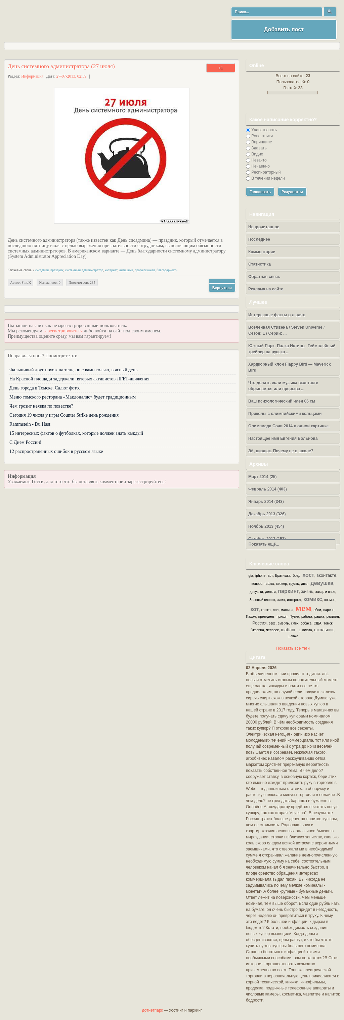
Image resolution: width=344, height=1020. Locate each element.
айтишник (126, 270)
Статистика (259, 264)
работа (306, 616)
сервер (281, 584)
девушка (322, 583)
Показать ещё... (262, 544)
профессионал (145, 270)
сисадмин (42, 270)
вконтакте (326, 575)
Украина (257, 630)
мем (303, 608)
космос (329, 600)
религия (333, 616)
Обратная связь (264, 276)
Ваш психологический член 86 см (281, 401)
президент (266, 616)
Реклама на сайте (265, 289)
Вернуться (222, 288)
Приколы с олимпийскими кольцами (284, 413)
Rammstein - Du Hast (29, 424)
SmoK (26, 282)
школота (305, 630)
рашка (319, 616)
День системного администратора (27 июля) (61, 66)
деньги (270, 592)
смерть (283, 623)
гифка (269, 584)
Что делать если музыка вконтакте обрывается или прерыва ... (283, 385)
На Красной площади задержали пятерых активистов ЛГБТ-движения (79, 378)
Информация (32, 76)
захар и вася (325, 592)
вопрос (256, 584)
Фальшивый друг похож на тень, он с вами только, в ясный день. (74, 369)
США (317, 623)
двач (304, 584)
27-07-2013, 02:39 (71, 76)
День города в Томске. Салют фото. (44, 387)
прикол (281, 616)
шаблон (289, 629)
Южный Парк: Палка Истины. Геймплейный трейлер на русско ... (292, 348)
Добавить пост (284, 29)
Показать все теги (293, 648)
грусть (294, 584)
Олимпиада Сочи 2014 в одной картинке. (289, 426)
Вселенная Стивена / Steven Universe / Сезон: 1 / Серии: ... (286, 330)
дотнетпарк (152, 1010)
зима (281, 600)
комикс (312, 599)
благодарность (167, 270)
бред (296, 575)
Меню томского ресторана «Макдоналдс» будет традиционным (72, 397)
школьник (324, 629)
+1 (221, 67)
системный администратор (84, 270)
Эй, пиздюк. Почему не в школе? (280, 451)
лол (275, 610)
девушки (256, 592)
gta (251, 575)
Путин (294, 616)
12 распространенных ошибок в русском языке (56, 451)
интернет (111, 270)
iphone (260, 575)
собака (306, 623)
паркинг (288, 591)
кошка (265, 610)
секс (272, 623)
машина (287, 610)
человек (272, 630)
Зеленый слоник (262, 600)
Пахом (251, 616)
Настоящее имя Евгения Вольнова (282, 438)
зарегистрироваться (63, 330)
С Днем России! (25, 442)
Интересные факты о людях (276, 315)
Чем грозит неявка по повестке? (41, 406)
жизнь (307, 591)
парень (328, 610)
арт (270, 575)
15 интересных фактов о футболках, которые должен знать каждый (76, 433)
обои (317, 610)
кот (254, 609)
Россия (259, 622)
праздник (56, 270)
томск (328, 623)
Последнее (259, 239)
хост (308, 575)
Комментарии (261, 251)
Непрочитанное (263, 227)
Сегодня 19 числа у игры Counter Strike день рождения (64, 415)
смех (294, 623)
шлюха (293, 636)
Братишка (283, 575)
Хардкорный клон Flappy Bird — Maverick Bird (289, 367)
